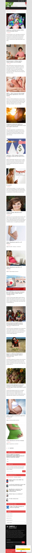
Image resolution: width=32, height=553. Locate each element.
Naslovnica (8, 10)
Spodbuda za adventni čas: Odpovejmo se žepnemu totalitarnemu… (15, 490)
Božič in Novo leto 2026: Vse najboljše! (16, 480)
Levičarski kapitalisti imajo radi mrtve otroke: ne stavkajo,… (17, 485)
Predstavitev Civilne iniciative (15, 549)
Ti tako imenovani (13, 498)
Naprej (12, 448)
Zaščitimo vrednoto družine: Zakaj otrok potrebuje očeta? (15, 30)
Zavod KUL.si (8, 549)
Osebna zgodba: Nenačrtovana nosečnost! (14, 213)
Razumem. (23, 549)
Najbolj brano (17, 477)
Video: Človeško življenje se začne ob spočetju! (17, 507)
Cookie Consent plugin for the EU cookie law (23, 550)
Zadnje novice (9, 477)
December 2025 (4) (9, 513)
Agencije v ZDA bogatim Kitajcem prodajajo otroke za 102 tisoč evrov (15, 156)
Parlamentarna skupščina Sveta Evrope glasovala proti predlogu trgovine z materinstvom (14, 324)
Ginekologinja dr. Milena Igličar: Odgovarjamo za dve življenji (14, 61)
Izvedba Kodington (9, 551)
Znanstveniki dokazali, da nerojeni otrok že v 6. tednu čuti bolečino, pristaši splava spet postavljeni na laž (16, 386)
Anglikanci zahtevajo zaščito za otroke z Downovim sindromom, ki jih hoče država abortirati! (16, 125)
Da (7, 459)
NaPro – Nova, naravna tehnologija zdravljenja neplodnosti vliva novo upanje (15, 94)
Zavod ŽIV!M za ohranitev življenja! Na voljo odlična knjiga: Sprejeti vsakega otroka (15, 293)
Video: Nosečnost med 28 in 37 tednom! (14, 267)
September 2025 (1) (9, 520)
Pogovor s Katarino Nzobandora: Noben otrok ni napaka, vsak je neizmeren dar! (14, 355)
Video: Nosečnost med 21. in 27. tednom (14, 243)
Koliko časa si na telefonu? (16, 494)
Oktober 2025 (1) (8, 518)
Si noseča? (9, 185)
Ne (7, 461)
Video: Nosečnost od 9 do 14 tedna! (15, 440)
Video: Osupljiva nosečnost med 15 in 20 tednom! (15, 416)
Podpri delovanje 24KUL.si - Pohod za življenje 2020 (14, 550)
